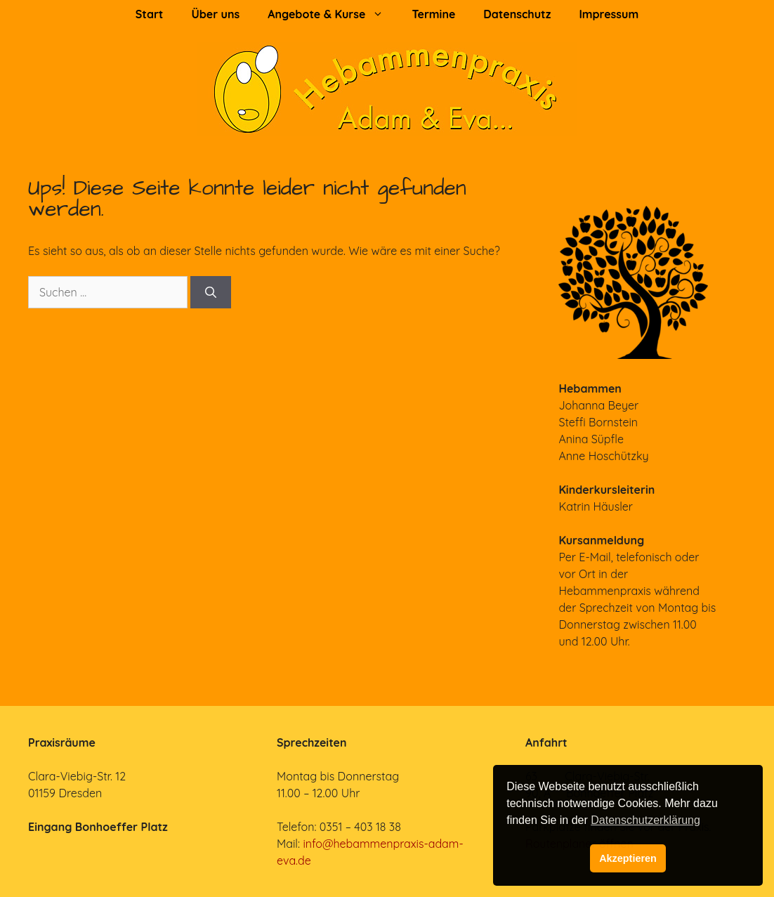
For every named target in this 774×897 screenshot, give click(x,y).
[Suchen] (210, 292)
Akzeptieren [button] (628, 858)
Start (150, 14)
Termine (433, 14)
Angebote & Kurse (333, 14)
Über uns (215, 14)
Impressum (608, 14)
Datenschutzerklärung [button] (645, 820)
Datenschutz (517, 14)
